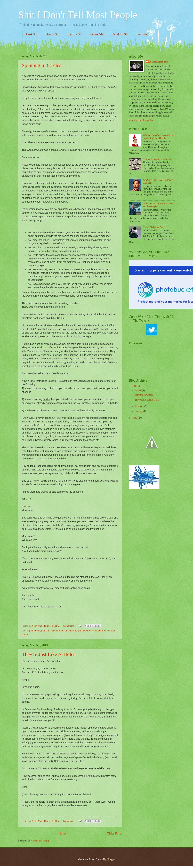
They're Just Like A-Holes (48, 654)
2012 (135, 417)
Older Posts (114, 833)
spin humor (82, 630)
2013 (135, 386)
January (139, 411)
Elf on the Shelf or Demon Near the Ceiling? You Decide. (158, 137)
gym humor (34, 630)
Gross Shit (97, 34)
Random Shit (121, 34)
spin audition (70, 630)
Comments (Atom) (40, 840)
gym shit (45, 630)
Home (63, 833)
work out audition (97, 630)
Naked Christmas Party (154, 227)
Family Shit (75, 34)
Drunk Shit (52, 34)
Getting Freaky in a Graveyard (157, 159)
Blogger (111, 859)
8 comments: (68, 626)
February (139, 406)
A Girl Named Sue (40, 626)
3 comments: (68, 821)
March (138, 390)
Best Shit (32, 34)
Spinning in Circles (41, 65)
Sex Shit (142, 34)
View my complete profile (141, 120)
